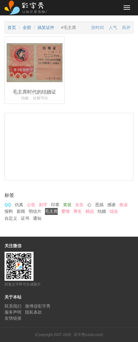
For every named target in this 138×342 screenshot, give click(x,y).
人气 (113, 27)
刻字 (43, 204)
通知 (37, 218)
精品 (89, 211)
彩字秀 (28, 7)
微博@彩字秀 (37, 306)
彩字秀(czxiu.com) (88, 335)
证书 (25, 218)
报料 (9, 211)
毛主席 (51, 211)
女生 (79, 204)
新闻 (21, 211)
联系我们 (13, 306)
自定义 (11, 218)
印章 (55, 204)
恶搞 (99, 204)
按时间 (97, 27)
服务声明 (13, 312)
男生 (77, 211)
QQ (8, 204)
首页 (12, 27)
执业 (123, 204)
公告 (31, 204)
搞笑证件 (45, 27)
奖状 (67, 204)
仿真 (19, 204)
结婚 (102, 211)
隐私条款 (33, 312)
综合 (114, 211)
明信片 (35, 211)
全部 (27, 27)
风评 (126, 27)
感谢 (111, 204)
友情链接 (13, 318)
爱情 (65, 211)
